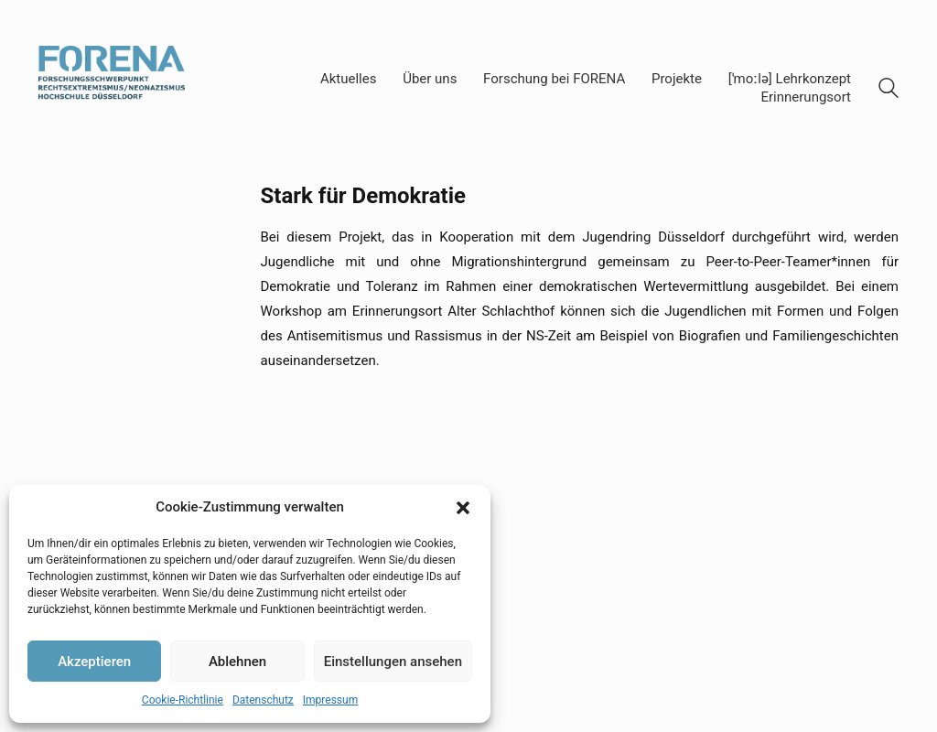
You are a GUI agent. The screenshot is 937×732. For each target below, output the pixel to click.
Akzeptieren (94, 661)
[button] (463, 508)
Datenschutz (263, 700)
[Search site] (888, 90)
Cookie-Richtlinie (182, 700)
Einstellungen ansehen (393, 661)
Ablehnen (237, 661)
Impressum (330, 700)
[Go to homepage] (111, 88)
